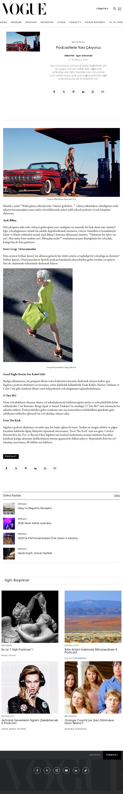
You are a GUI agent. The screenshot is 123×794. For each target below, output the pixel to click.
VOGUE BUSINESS (95, 22)
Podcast (11, 456)
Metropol (78, 42)
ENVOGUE (31, 22)
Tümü (117, 496)
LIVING (61, 22)
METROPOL (47, 22)
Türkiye (112, 755)
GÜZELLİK (16, 22)
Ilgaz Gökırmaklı (84, 56)
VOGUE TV (75, 22)
